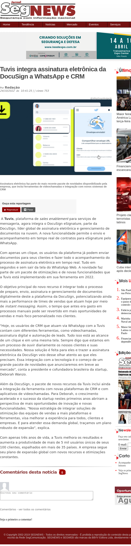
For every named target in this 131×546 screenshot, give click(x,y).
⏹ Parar (28, 209)
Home (6, 24)
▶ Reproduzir (11, 209)
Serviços (115, 24)
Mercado (72, 24)
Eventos (94, 24)
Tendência (28, 24)
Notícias (50, 24)
